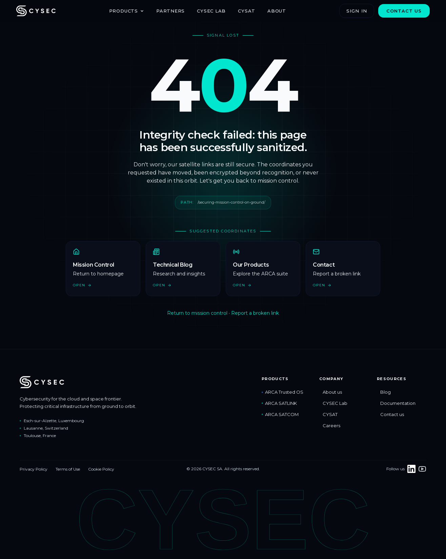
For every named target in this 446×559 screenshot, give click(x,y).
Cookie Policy (101, 469)
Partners (170, 11)
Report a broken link (255, 313)
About (276, 11)
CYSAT (246, 11)
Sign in (356, 11)
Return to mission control (197, 313)
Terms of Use (68, 469)
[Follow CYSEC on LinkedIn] (411, 469)
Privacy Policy (33, 469)
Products (126, 11)
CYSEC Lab (211, 11)
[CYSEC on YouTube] (422, 469)
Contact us (404, 11)
